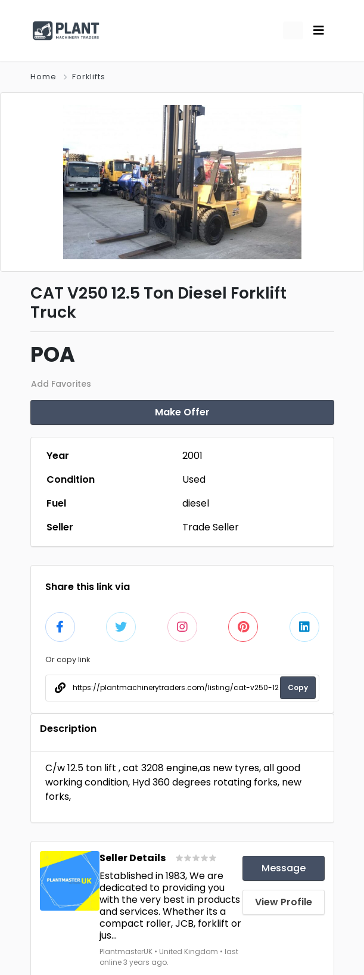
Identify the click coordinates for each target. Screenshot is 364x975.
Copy (298, 687)
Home (43, 77)
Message (284, 868)
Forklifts (88, 77)
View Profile (283, 902)
